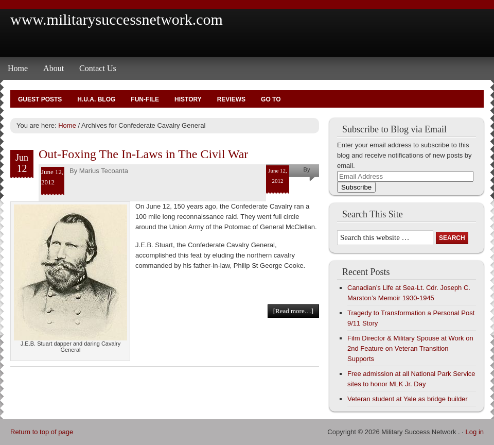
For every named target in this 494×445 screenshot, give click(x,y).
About (53, 68)
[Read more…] (293, 311)
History (188, 99)
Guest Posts (40, 99)
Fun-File (145, 99)
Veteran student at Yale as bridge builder (407, 399)
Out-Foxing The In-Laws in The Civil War (143, 154)
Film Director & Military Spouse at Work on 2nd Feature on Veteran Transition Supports (410, 348)
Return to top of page (41, 432)
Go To (270, 99)
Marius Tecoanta (103, 171)
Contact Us (97, 68)
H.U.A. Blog (96, 99)
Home (18, 68)
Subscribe (356, 187)
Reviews (231, 99)
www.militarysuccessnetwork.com (116, 19)
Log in (475, 432)
